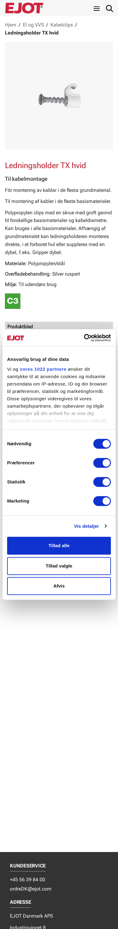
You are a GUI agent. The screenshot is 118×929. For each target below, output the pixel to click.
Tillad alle (59, 545)
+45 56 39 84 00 (27, 880)
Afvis (59, 585)
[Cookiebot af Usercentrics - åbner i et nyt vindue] (84, 338)
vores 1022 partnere (43, 369)
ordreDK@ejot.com (31, 889)
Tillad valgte (59, 565)
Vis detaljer (86, 526)
